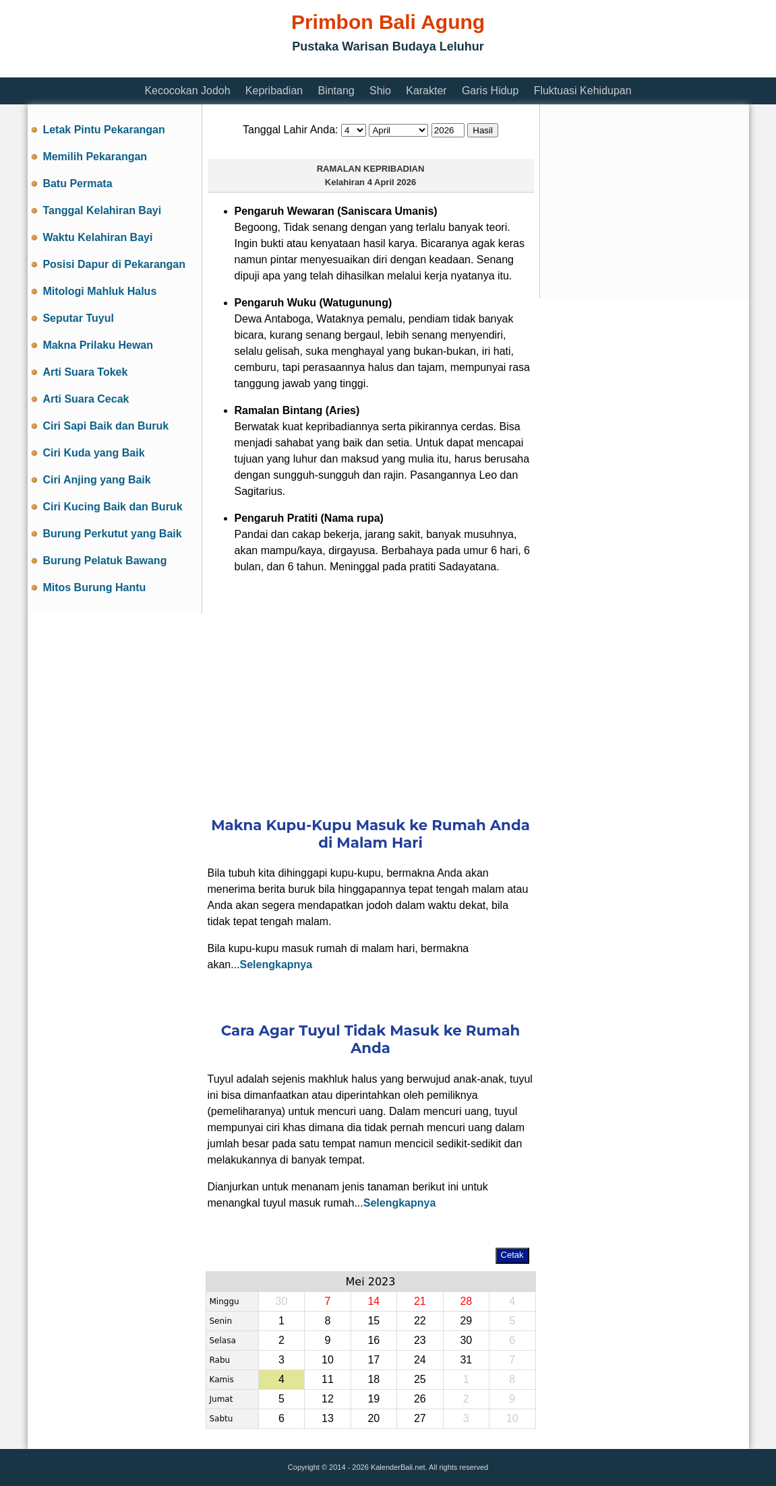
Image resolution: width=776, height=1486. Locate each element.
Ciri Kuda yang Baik (93, 453)
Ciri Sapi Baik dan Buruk (105, 426)
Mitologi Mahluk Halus (99, 291)
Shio (380, 90)
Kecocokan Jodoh (187, 90)
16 (373, 1340)
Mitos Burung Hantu (94, 587)
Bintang (336, 90)
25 (420, 1379)
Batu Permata (77, 183)
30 (466, 1340)
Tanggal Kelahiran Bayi (101, 210)
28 (466, 1301)
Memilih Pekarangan (94, 156)
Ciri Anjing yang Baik (96, 479)
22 (420, 1320)
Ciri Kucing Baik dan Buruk (112, 506)
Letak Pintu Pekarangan (103, 129)
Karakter (426, 90)
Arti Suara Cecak (85, 399)
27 (420, 1418)
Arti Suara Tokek (84, 372)
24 (420, 1359)
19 (373, 1399)
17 (373, 1359)
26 (420, 1399)
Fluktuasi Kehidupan (583, 90)
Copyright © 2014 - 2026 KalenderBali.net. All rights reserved (388, 1467)
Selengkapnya (276, 964)
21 (420, 1301)
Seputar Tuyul (78, 318)
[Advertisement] (273, 69)
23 (420, 1340)
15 (373, 1320)
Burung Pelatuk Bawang (104, 560)
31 (466, 1359)
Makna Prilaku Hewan (97, 345)
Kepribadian (274, 90)
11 (328, 1379)
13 (328, 1418)
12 (328, 1399)
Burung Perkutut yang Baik (111, 533)
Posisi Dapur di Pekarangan (113, 264)
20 (373, 1418)
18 (373, 1379)
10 (328, 1359)
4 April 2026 (392, 182)
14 (373, 1301)
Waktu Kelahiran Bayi (97, 237)
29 (466, 1320)
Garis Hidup (490, 90)
